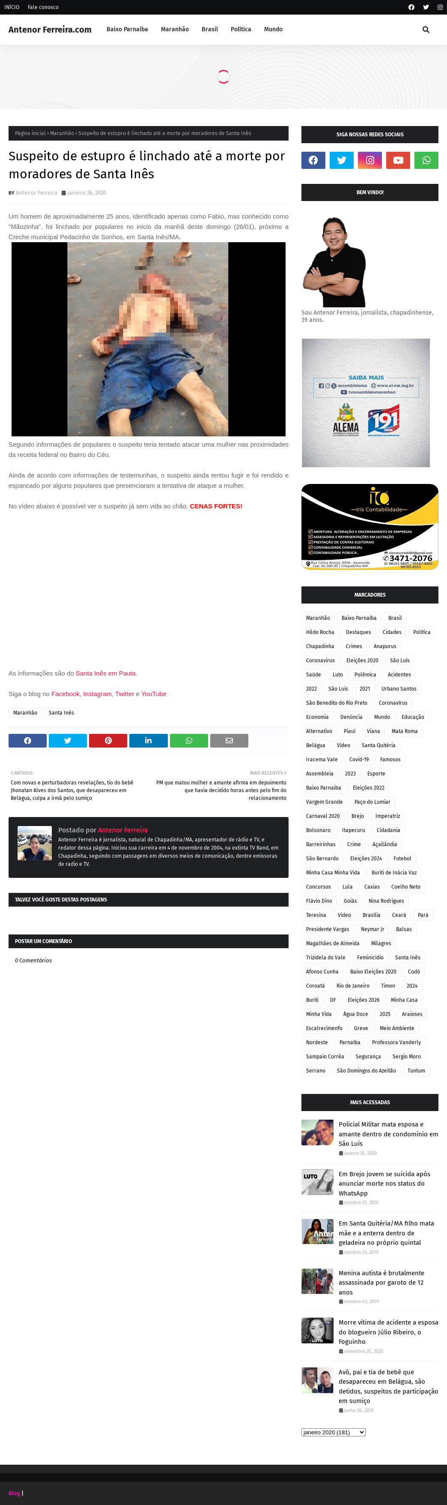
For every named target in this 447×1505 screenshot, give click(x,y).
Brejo (358, 816)
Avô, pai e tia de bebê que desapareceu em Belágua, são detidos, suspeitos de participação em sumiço (388, 1386)
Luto (338, 675)
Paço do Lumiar (372, 802)
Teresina (316, 915)
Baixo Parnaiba (323, 788)
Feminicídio (370, 958)
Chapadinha (320, 646)
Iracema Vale (322, 760)
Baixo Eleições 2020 (373, 972)
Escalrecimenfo (324, 1028)
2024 (412, 986)
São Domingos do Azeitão (366, 1071)
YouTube (154, 693)
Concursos (318, 887)
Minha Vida (319, 1014)
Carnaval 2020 (323, 816)
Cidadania (388, 830)
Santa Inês (61, 713)
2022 (311, 689)
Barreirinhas (321, 844)
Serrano (315, 1071)
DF (333, 1000)
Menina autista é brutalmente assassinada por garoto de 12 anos (381, 1282)
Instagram (97, 693)
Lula (348, 887)
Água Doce (355, 1014)
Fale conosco (43, 7)
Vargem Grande (324, 802)
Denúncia (351, 717)
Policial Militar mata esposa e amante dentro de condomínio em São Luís (388, 1134)
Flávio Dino (319, 901)
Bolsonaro (318, 830)
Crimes (354, 646)
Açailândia (384, 844)
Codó (414, 972)
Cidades (392, 632)
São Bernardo (322, 859)
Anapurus (385, 646)
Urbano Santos (399, 689)
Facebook (65, 693)
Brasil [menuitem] (210, 29)
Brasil (395, 618)
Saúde (313, 675)
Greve (361, 1028)
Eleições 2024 (366, 859)
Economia (317, 717)
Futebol (402, 859)
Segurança (368, 1057)
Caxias (372, 887)
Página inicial (30, 133)
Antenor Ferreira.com (50, 29)
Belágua (315, 745)
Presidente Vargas (327, 929)
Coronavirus (320, 661)
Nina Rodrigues (386, 901)
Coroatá (315, 986)
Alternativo (319, 731)
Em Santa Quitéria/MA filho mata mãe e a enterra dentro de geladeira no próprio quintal (386, 1233)
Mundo (382, 717)
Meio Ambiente (397, 1028)
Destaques (358, 632)
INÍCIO (11, 7)
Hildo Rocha (320, 632)
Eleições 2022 (368, 788)
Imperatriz (387, 816)
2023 (350, 774)
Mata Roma (405, 731)
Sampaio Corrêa (325, 1057)
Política (422, 632)
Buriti (312, 1000)
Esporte (376, 774)
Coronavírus (393, 703)
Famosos (390, 760)
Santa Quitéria (379, 745)
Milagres (381, 943)
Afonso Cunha (322, 972)
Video (344, 915)
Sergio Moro (407, 1057)
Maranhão (62, 133)
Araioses (412, 1014)
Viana (373, 731)
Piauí (349, 731)
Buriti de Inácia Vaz (394, 873)
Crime (354, 844)
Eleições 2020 (362, 661)
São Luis (338, 689)
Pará (423, 915)
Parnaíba (350, 1042)
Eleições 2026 (363, 1000)
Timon (388, 986)
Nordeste (317, 1042)
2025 (385, 1014)
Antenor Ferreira (36, 192)
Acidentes (399, 675)
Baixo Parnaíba (359, 618)
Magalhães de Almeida (333, 943)
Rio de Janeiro (353, 986)
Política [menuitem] (241, 29)
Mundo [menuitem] (273, 29)
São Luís (400, 661)
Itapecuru (353, 830)
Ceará (399, 915)
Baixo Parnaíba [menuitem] (127, 29)
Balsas (404, 929)
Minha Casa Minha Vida (333, 873)
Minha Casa (404, 1000)
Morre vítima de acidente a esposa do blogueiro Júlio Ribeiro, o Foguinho (388, 1332)
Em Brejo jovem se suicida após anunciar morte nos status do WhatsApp (384, 1183)
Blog (14, 1493)
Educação (413, 717)
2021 (365, 689)
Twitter (125, 693)
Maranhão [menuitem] (175, 29)
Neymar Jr (372, 929)
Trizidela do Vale (326, 958)
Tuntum (416, 1071)
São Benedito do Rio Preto (336, 703)
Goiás (350, 901)
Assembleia (320, 774)
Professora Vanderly (396, 1042)
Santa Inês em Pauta (106, 673)
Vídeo (343, 745)
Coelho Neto (405, 887)
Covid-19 (359, 760)
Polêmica (365, 675)
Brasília (372, 915)
